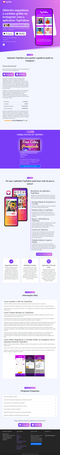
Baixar (18, 435)
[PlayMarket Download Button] (8, 33)
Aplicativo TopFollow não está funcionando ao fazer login (30, 415)
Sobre (18, 438)
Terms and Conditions (21, 445)
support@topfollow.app (50, 435)
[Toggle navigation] (55, 2)
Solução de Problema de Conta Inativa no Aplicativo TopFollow (30, 412)
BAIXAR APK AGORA (44, 254)
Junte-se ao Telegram (36, 443)
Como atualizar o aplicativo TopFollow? (30, 409)
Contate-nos (19, 442)
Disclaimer (19, 448)
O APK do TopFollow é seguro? (30, 396)
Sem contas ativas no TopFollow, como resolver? (30, 403)
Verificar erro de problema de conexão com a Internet (30, 406)
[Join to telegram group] (4, 44)
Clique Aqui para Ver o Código (30, 166)
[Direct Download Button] (20, 33)
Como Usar (19, 436)
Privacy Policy (20, 447)
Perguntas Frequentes (21, 441)
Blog (18, 439)
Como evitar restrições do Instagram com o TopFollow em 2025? (30, 399)
